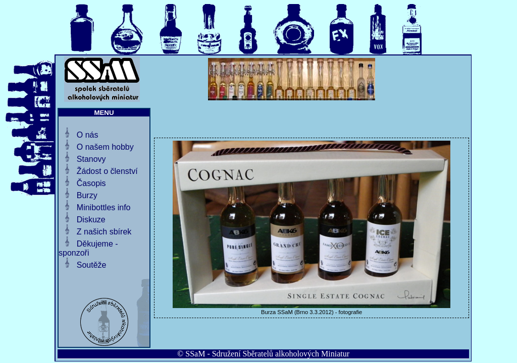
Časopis (91, 183)
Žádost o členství (107, 171)
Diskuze (91, 219)
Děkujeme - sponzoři (88, 248)
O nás (87, 135)
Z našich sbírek (104, 231)
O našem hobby (105, 147)
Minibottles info (104, 207)
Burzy (87, 195)
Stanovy (91, 159)
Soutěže (92, 265)
